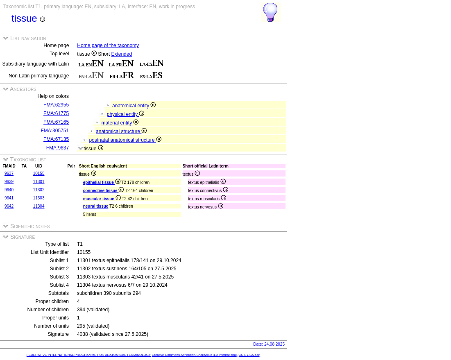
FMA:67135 (56, 139)
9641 (9, 198)
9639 (9, 181)
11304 (39, 206)
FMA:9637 (57, 148)
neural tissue (96, 206)
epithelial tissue (101, 182)
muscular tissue (102, 199)
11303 (39, 198)
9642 (9, 206)
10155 (39, 173)
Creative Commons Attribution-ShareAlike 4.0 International (194, 355)
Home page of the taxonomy (108, 45)
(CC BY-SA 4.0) (249, 355)
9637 (9, 173)
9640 (9, 190)
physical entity (126, 114)
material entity (119, 123)
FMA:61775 (56, 113)
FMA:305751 (55, 131)
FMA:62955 (56, 105)
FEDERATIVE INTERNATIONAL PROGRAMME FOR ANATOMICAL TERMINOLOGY (89, 355)
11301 (39, 181)
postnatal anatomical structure (125, 140)
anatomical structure (121, 131)
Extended (121, 54)
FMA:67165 (56, 122)
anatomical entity (134, 106)
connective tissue (103, 190)
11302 (39, 190)
